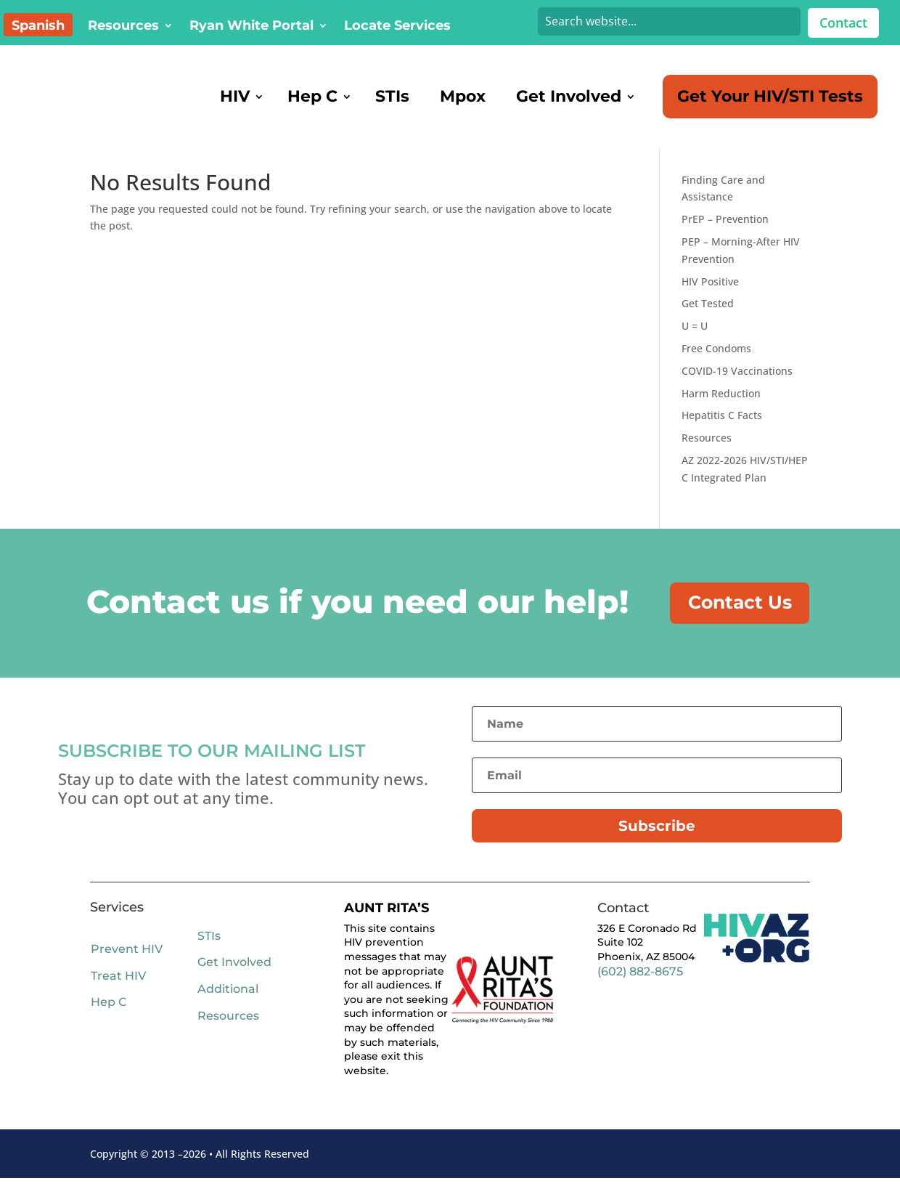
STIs (209, 960)
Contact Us (747, 624)
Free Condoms (716, 367)
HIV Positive (710, 300)
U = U (695, 345)
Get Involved (234, 987)
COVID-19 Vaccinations (737, 390)
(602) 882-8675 (640, 995)
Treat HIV (118, 1000)
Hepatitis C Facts (722, 434)
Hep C (108, 1027)
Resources (123, 26)
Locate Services (397, 26)
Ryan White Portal (251, 26)
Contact (843, 22)
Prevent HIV (127, 973)
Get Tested (708, 322)
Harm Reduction (721, 412)
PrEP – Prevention (725, 238)
